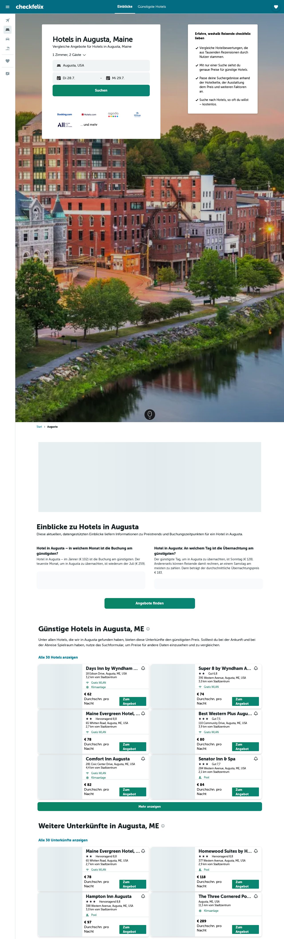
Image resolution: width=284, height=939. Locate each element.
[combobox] (70, 55)
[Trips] (7, 61)
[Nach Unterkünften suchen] (7, 29)
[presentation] (148, 629)
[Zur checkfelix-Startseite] (29, 6)
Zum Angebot (129, 701)
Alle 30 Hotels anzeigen (58, 657)
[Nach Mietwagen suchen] (7, 39)
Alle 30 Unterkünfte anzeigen (63, 840)
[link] (150, 603)
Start (39, 426)
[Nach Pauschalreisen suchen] (7, 48)
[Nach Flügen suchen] (7, 20)
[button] (7, 7)
